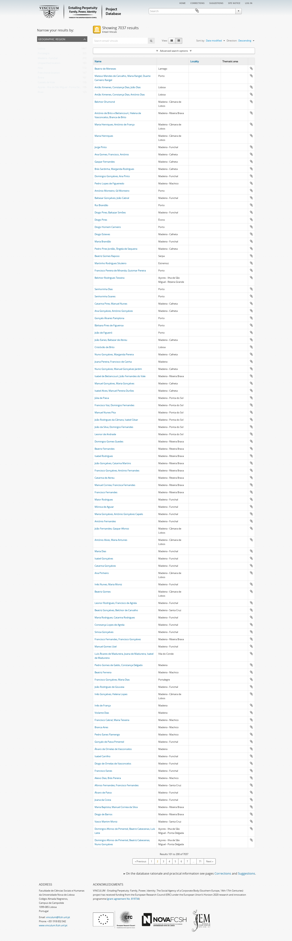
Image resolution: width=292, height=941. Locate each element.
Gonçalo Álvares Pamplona (109, 318)
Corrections (197, 3)
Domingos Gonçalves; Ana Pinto (112, 176)
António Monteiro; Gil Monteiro (112, 190)
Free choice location (49, 73)
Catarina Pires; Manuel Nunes (111, 303)
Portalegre (43, 54)
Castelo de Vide (46, 83)
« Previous (140, 861)
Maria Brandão (103, 241)
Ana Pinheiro (102, 573)
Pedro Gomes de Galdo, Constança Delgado (119, 665)
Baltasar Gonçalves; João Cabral (112, 198)
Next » (209, 861)
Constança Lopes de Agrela (109, 624)
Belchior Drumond (105, 101)
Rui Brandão (101, 205)
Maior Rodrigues (104, 499)
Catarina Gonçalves (105, 565)
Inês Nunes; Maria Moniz (108, 584)
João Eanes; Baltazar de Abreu (111, 340)
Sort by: (200, 40)
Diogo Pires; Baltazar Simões (110, 212)
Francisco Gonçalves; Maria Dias (112, 679)
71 (200, 861)
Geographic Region (51, 38)
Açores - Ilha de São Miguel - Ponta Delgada (61, 88)
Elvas (40, 93)
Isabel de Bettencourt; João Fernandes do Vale (120, 376)
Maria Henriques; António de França (114, 124)
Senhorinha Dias (104, 289)
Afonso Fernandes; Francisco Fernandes (117, 785)
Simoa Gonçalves (104, 632)
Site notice (234, 3)
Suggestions (216, 3)
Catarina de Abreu (105, 477)
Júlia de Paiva (102, 398)
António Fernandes (105, 521)
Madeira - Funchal (48, 59)
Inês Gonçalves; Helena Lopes (111, 694)
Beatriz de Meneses (105, 68)
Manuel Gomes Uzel (106, 646)
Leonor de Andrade (105, 434)
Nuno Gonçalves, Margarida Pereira (114, 354)
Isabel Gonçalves (104, 558)
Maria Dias (100, 551)
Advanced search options (174, 50)
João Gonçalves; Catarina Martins (113, 463)
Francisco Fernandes (106, 492)
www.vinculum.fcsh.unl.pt (53, 925)
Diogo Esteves (102, 234)
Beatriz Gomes (103, 591)
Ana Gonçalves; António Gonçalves (114, 311)
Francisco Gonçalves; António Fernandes (117, 470)
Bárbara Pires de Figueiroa (109, 325)
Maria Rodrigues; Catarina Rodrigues (115, 617)
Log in (248, 3)
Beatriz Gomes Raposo (107, 256)
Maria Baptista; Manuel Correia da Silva (116, 807)
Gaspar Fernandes (105, 161)
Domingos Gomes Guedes (109, 441)
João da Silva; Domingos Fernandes (114, 427)
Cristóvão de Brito (105, 347)
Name (98, 61)
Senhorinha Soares (105, 296)
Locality (194, 61)
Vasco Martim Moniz (106, 821)
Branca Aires (101, 727)
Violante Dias (102, 712)
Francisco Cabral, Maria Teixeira (112, 720)
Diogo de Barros (103, 814)
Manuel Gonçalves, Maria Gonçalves (114, 383)
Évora (41, 78)
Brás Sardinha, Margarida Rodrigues (114, 169)
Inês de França (103, 705)
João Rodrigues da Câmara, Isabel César (116, 419)
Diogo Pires (101, 219)
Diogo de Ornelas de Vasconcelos (113, 763)
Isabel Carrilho (102, 756)
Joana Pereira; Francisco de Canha (113, 361)
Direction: (232, 40)
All (39, 44)
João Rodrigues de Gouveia (109, 687)
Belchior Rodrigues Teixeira (109, 277)
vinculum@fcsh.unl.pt (58, 917)
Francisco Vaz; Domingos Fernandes (114, 405)
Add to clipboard (251, 68)
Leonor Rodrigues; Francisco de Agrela (116, 603)
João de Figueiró (103, 332)
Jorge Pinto (101, 147)
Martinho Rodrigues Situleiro (110, 263)
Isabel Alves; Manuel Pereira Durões (114, 390)
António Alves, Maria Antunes (111, 540)
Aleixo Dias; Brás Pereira (108, 778)
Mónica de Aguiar (104, 506)
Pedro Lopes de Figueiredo (109, 183)
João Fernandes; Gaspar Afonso (112, 528)
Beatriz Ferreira (103, 672)
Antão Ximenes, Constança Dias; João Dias (118, 87)
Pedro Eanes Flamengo (107, 734)
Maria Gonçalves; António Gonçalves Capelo (119, 514)
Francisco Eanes (103, 770)
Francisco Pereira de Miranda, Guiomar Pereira (120, 270)
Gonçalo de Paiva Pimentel (109, 741)
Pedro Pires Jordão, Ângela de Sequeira (116, 248)
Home (182, 3)
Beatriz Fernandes (105, 448)
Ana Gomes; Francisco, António (112, 154)
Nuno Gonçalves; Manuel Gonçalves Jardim (118, 369)
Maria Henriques (104, 135)
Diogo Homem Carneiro (108, 227)
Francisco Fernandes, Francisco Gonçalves (118, 639)
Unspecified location (49, 63)
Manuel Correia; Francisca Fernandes (115, 485)
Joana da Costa (103, 799)
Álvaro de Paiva (103, 792)
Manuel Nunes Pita (105, 412)
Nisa (40, 68)
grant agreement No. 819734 (123, 898)
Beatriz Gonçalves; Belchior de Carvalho (116, 610)
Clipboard (249, 10)
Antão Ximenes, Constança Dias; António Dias (120, 94)
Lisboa (41, 49)
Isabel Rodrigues (104, 456)
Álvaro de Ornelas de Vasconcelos (113, 749)
